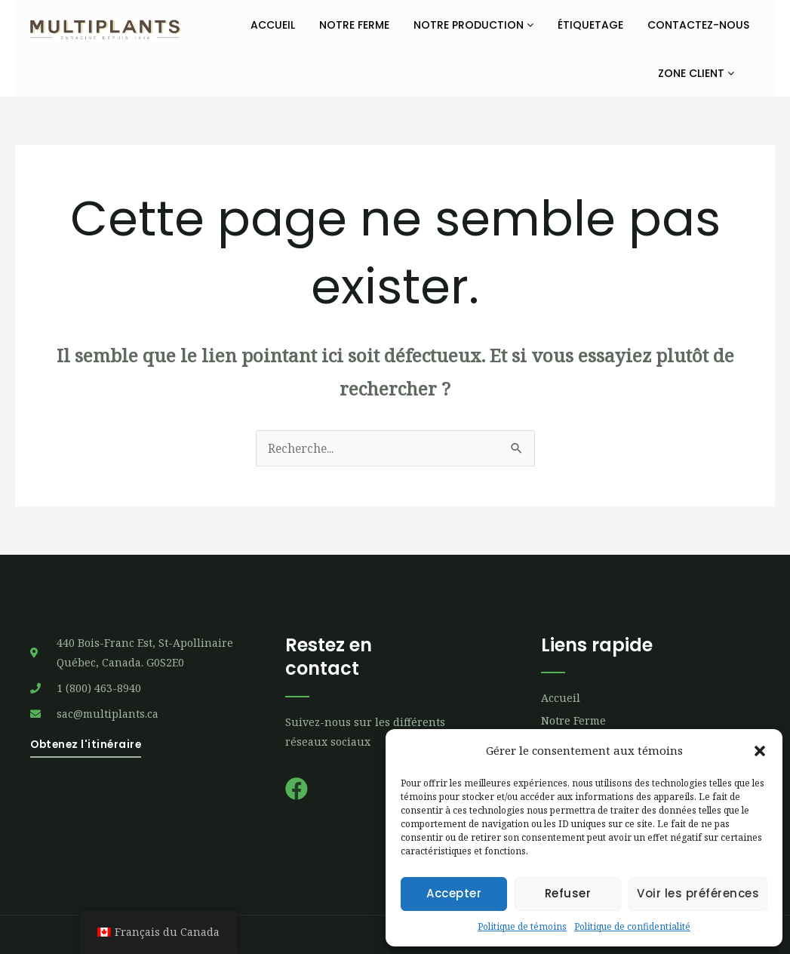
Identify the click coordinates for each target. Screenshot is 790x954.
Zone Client (696, 73)
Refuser (568, 893)
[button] (759, 751)
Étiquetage (590, 24)
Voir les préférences (698, 893)
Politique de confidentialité (632, 926)
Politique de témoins (522, 926)
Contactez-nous (698, 24)
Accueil (273, 24)
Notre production (473, 24)
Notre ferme (354, 24)
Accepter (453, 893)
